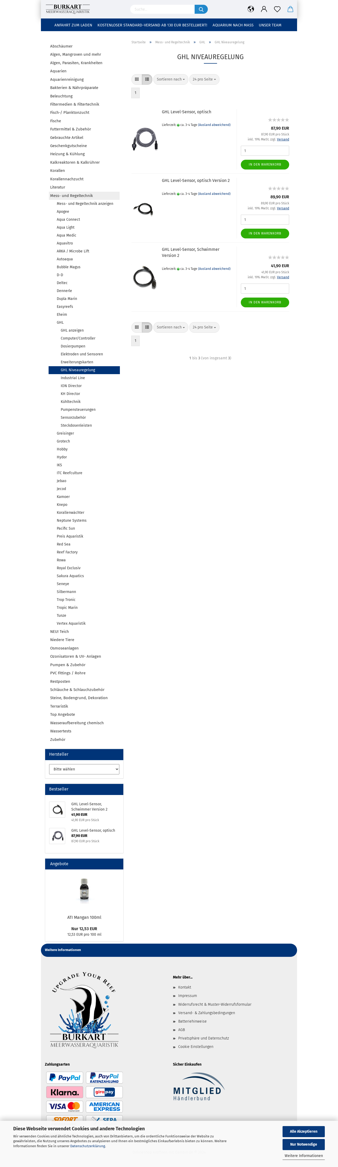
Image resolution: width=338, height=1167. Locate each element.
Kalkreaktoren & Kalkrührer (75, 162)
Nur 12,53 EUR (84, 928)
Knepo (62, 504)
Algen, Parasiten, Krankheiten (76, 62)
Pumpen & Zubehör (68, 664)
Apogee (63, 211)
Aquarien (58, 71)
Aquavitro (65, 243)
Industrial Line (73, 378)
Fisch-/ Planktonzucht (69, 112)
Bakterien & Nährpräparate (74, 87)
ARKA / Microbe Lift (73, 251)
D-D (60, 275)
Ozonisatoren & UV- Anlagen (75, 656)
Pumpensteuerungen (78, 409)
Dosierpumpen (73, 346)
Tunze (61, 615)
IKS (59, 465)
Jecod (61, 489)
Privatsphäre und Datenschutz (203, 1038)
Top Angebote (62, 714)
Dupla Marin (67, 299)
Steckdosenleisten (76, 425)
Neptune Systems (72, 520)
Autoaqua (65, 259)
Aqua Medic (66, 235)
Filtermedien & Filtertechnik (74, 104)
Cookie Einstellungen (195, 1046)
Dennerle (64, 291)
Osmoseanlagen (64, 648)
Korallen (57, 170)
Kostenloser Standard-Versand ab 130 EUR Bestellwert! (152, 25)
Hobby (62, 449)
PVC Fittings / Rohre (68, 673)
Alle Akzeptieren (303, 1131)
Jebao (61, 481)
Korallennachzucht (66, 179)
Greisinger (65, 433)
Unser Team (270, 25)
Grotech (63, 441)
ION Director (71, 386)
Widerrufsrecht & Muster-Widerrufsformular (214, 1004)
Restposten (60, 681)
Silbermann (66, 592)
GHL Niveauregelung (78, 370)
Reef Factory (67, 552)
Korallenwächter (70, 512)
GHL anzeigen (72, 330)
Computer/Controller (78, 338)
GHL (60, 322)
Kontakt (184, 987)
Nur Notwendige (303, 1144)
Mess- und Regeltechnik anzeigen (85, 203)
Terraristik (59, 706)
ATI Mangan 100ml (84, 917)
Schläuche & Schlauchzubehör (77, 689)
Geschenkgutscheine (68, 145)
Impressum (187, 996)
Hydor (62, 457)
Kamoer (63, 497)
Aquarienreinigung (67, 79)
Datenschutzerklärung (87, 1146)
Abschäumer (61, 46)
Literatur (57, 187)
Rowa (61, 560)
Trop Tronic (66, 599)
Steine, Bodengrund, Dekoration (79, 697)
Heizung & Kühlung (67, 154)
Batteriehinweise (192, 1021)
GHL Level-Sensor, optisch (186, 111)
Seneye (63, 584)
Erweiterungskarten (77, 362)
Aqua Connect (68, 219)
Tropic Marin (67, 607)
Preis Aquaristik (70, 536)
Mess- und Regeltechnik (71, 195)
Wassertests (60, 731)
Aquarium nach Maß (233, 25)
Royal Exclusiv (69, 568)
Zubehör (57, 739)
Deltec (62, 283)
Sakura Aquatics (70, 576)
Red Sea (64, 544)
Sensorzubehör (73, 417)
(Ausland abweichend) (214, 125)
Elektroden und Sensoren (82, 354)
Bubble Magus (69, 267)
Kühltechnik (71, 401)
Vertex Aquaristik (71, 623)
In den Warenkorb (265, 164)
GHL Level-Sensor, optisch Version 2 (196, 180)
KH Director (70, 394)
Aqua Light (65, 227)
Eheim (62, 314)
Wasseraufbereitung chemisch (77, 723)
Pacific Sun (66, 528)
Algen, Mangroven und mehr (75, 54)
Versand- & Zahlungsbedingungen (206, 1013)
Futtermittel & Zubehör (70, 129)
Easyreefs (65, 306)
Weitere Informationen (304, 1156)
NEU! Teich (59, 631)
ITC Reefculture (69, 473)
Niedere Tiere (62, 639)
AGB (181, 1030)
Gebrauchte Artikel (66, 137)
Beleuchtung (61, 96)
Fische (55, 121)
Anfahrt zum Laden (73, 25)
